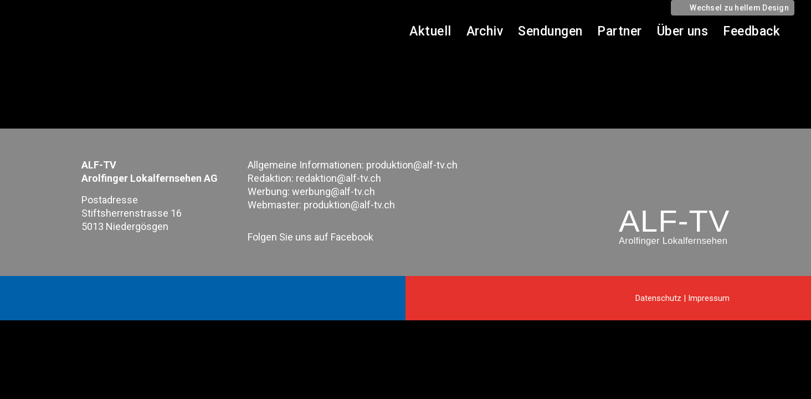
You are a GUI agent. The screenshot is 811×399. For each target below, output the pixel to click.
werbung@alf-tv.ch (333, 191)
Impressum (709, 298)
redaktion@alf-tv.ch (338, 178)
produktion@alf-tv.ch (412, 165)
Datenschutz (658, 298)
